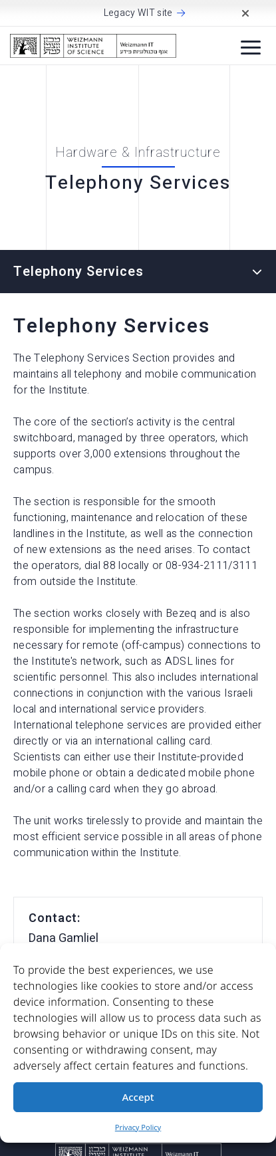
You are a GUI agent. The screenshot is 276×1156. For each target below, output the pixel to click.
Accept (138, 1096)
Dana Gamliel (63, 938)
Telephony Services (78, 271)
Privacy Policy (138, 1127)
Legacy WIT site (138, 13)
